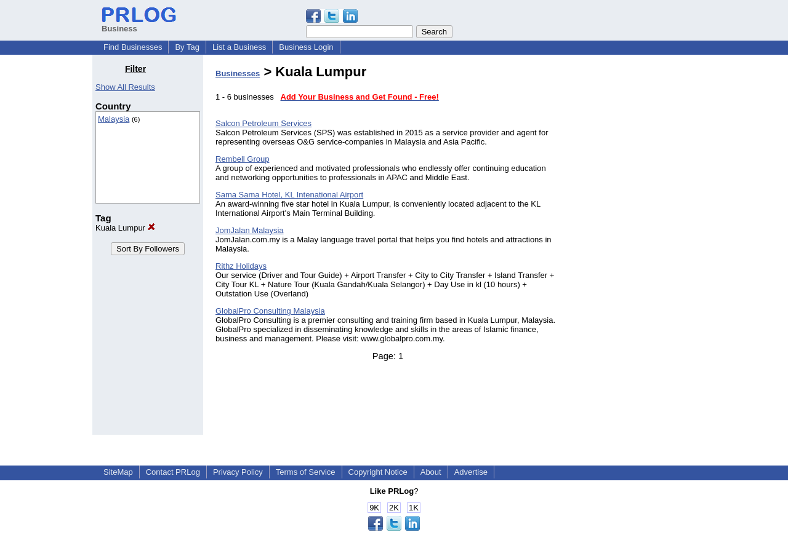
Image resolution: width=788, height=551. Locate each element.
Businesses (237, 73)
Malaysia (113, 119)
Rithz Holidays (241, 266)
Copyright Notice (378, 472)
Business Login (306, 47)
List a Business (239, 47)
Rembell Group (242, 159)
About (430, 472)
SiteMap (118, 472)
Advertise (471, 472)
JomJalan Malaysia (249, 230)
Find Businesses (132, 47)
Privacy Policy (238, 472)
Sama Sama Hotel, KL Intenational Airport (289, 194)
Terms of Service (306, 472)
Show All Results (125, 87)
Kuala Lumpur (125, 227)
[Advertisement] (633, 248)
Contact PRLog (173, 472)
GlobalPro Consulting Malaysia (270, 310)
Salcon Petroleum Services (263, 123)
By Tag (187, 47)
